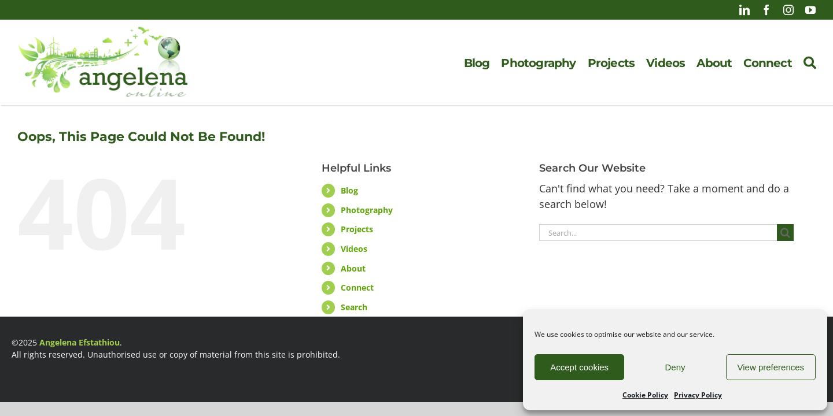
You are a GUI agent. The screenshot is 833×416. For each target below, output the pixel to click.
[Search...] (658, 232)
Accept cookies (579, 367)
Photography (367, 210)
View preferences (771, 367)
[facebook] (766, 10)
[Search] (809, 63)
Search (354, 307)
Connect (357, 287)
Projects (357, 229)
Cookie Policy (645, 395)
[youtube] (810, 10)
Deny (675, 367)
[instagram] (788, 10)
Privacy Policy (698, 395)
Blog (349, 190)
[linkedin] (744, 10)
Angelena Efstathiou (79, 342)
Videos (354, 248)
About (353, 268)
